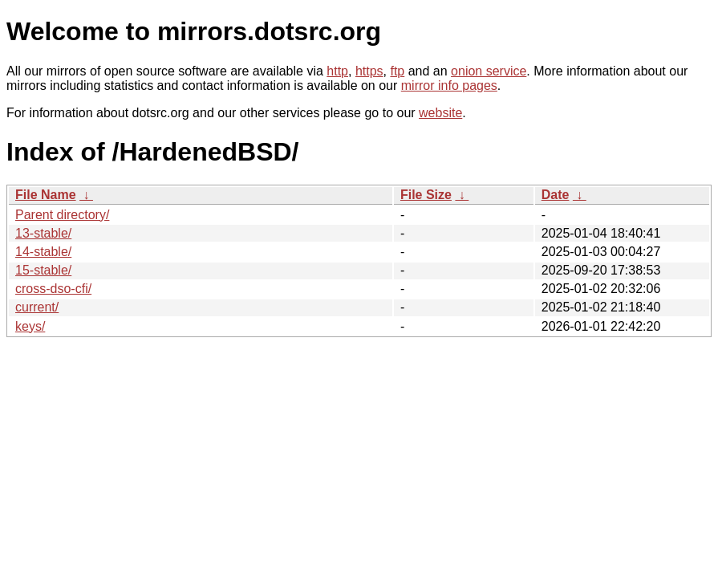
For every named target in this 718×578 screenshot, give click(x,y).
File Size (426, 194)
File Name (45, 194)
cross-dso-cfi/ (53, 288)
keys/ (30, 326)
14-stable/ (43, 251)
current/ (37, 307)
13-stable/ (43, 233)
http (337, 71)
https (369, 71)
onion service (488, 71)
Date (556, 194)
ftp (397, 71)
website (440, 113)
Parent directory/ (62, 215)
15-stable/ (43, 270)
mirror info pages (449, 85)
